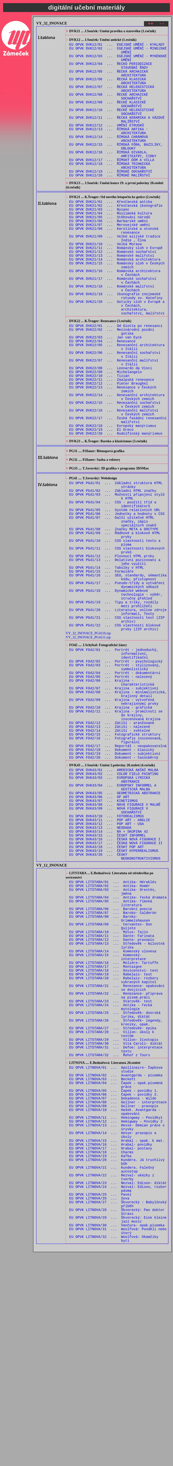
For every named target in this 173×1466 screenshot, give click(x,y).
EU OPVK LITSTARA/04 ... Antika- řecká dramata (118, 1047)
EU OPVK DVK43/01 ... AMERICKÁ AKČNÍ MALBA (113, 899)
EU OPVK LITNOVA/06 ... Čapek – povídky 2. (113, 1281)
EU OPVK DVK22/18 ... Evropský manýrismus (112, 496)
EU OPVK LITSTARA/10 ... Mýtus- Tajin (108, 1088)
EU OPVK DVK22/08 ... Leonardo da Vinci (110, 428)
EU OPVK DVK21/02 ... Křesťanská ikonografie (116, 236)
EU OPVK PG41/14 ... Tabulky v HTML (106, 661)
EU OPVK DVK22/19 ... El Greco (101, 501)
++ (150, 24)
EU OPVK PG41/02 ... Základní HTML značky (112, 570)
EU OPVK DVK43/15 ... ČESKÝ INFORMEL (107, 976)
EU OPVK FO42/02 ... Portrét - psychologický (116, 770)
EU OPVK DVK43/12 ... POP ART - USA (106, 963)
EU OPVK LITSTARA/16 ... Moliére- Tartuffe (113, 1125)
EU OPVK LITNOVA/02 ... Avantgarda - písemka (116, 1258)
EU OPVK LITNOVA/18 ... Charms (101, 1349)
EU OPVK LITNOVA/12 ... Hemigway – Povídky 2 (116, 1312)
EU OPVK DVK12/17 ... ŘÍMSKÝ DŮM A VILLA (111, 184)
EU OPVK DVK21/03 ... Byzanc (99, 240)
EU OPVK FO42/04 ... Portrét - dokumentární (115, 784)
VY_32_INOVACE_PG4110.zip (88, 739)
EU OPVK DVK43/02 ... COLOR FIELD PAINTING (113, 903)
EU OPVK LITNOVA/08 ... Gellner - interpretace (118, 1290)
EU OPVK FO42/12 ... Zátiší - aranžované (111, 843)
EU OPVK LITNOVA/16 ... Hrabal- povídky (110, 1340)
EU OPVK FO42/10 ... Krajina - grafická (110, 825)
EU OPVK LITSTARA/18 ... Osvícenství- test (113, 1134)
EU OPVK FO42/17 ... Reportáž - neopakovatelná (118, 871)
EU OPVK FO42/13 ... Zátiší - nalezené (109, 848)
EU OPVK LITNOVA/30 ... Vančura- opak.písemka (117, 1436)
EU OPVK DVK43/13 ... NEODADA (100, 967)
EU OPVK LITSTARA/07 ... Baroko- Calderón (112, 1065)
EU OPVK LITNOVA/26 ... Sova (99, 1404)
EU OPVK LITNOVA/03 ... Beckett (102, 1262)
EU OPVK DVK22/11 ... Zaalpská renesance (111, 442)
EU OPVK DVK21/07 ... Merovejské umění (109, 258)
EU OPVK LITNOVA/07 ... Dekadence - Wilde (112, 1285)
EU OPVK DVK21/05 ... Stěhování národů (109, 249)
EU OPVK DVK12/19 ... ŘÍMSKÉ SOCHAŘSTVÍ (110, 197)
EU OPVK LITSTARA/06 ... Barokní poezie (110, 1061)
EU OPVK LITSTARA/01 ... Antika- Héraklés (112, 1029)
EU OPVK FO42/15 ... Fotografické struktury (115, 857)
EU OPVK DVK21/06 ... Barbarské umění (108, 254)
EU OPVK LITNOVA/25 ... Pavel (100, 1399)
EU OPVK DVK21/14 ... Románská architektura (115, 300)
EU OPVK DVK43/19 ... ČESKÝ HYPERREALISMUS (113, 994)
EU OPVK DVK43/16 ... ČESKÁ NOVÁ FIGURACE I (115, 981)
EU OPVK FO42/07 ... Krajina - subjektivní (113, 802)
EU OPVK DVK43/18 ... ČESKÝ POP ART (106, 990)
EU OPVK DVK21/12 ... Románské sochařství (112, 290)
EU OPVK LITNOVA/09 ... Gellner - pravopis (113, 1294)
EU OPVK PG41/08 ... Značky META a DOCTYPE (113, 615)
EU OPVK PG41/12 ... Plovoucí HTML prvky (111, 647)
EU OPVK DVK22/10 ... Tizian (99, 437)
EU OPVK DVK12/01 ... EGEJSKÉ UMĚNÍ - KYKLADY (117, 47)
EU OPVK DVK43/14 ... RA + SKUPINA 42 (108, 972)
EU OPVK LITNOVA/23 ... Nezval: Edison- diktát (118, 1386)
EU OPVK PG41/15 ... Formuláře (101, 666)
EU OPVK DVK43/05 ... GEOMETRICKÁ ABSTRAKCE (115, 926)
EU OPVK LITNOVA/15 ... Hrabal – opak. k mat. (117, 1335)
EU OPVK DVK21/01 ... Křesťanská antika (110, 231)
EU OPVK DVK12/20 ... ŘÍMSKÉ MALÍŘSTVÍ (109, 202)
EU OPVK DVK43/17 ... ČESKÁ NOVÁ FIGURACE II (116, 985)
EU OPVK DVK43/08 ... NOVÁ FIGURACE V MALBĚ (115, 940)
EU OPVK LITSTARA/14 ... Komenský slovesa (112, 1111)
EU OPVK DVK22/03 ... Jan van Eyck (105, 391)
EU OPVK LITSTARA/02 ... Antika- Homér (109, 1033)
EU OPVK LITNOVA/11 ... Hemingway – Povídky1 (116, 1308)
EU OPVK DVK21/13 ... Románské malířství (111, 295)
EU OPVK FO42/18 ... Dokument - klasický (111, 875)
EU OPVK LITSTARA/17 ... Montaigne (105, 1129)
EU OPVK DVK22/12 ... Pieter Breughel (108, 446)
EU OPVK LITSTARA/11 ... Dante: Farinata (111, 1093)
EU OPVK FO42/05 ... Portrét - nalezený (110, 788)
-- (162, 24)
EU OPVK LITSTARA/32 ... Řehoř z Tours (109, 1234)
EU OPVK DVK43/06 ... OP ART (99, 931)
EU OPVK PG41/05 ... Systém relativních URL (115, 593)
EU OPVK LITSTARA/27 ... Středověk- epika (112, 1202)
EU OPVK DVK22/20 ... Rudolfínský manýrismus (116, 506)
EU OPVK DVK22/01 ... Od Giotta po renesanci (116, 378)
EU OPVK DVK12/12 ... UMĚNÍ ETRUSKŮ (106, 143)
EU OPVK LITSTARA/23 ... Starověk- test (110, 1170)
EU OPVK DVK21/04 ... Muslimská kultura (110, 245)
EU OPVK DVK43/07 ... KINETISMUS (103, 935)
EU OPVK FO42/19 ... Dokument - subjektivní (115, 880)
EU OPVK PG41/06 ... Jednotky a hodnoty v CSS (117, 597)
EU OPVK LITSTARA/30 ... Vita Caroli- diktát (116, 1221)
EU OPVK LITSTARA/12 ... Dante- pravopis (111, 1097)
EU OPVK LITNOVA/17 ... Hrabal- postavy (110, 1344)
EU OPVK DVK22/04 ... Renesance (102, 396)
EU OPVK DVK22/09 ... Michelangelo (105, 432)
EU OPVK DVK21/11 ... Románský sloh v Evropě (116, 286)
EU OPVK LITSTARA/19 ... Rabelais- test (110, 1138)
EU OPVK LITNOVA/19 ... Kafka (100, 1354)
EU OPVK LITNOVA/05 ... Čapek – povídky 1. (113, 1276)
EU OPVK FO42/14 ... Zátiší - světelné (109, 852)
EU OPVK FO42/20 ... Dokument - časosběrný (113, 884)
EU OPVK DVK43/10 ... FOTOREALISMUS (106, 953)
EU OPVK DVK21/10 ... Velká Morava (105, 281)
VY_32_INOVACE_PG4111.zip (88, 743)
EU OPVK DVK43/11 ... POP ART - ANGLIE (109, 958)
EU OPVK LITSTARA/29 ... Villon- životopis (113, 1216)
